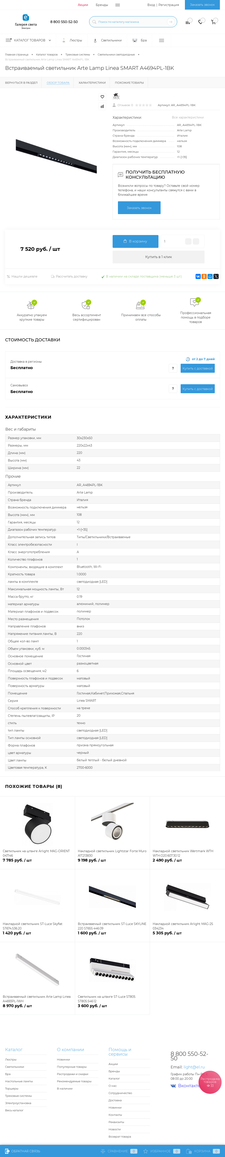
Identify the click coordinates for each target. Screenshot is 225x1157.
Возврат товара (120, 1136)
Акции (83, 5)
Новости (115, 1129)
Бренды (102, 5)
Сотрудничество (120, 1093)
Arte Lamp (184, 130)
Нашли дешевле (22, 276)
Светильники (14, 1066)
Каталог (114, 1078)
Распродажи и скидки (72, 1074)
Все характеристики (188, 117)
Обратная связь (22, 1151)
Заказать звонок (202, 5)
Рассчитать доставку (69, 276)
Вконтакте (185, 1086)
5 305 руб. (187, 935)
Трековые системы (18, 1095)
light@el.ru (194, 1067)
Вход (151, 5)
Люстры (10, 1059)
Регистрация (168, 5)
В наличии (65, 1088)
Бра (8, 1074)
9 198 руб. (112, 862)
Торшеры (11, 1088)
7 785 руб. (37, 862)
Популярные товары (72, 1066)
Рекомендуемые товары (74, 1081)
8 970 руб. (37, 1008)
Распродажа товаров (210, 1082)
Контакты (115, 1114)
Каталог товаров (29, 40)
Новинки (63, 1059)
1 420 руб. (37, 935)
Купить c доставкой (198, 368)
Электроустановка (18, 1103)
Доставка (115, 1100)
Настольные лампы (19, 1081)
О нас (113, 1085)
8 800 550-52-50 (64, 22)
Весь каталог (14, 1110)
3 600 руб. (112, 1008)
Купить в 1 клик (158, 257)
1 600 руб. (112, 935)
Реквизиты (116, 1122)
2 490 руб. (187, 862)
